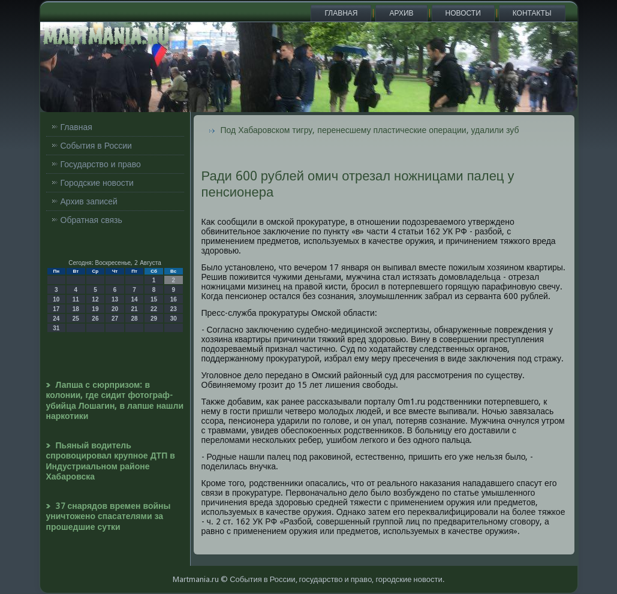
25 (76, 318)
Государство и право (101, 164)
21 (134, 309)
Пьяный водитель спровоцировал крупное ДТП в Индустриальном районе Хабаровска (110, 461)
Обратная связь (91, 220)
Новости (463, 13)
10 (56, 299)
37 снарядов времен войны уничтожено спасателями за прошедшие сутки (108, 516)
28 (134, 318)
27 (115, 318)
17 (56, 309)
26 (95, 318)
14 (134, 299)
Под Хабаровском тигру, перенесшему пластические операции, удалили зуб (370, 130)
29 (154, 318)
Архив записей (89, 201)
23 (173, 309)
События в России (96, 145)
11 (76, 299)
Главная (340, 13)
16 (173, 299)
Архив (401, 13)
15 (154, 299)
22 (154, 309)
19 (95, 309)
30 (173, 318)
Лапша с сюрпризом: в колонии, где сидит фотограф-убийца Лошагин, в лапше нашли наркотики (115, 400)
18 (76, 309)
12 (95, 299)
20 (115, 309)
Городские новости (97, 183)
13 (115, 299)
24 (56, 318)
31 (56, 328)
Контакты (532, 13)
